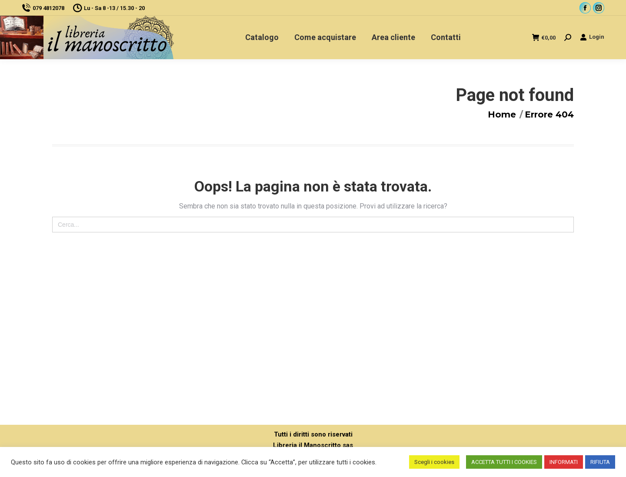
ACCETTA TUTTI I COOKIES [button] (504, 462)
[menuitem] (261, 37)
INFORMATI (563, 462)
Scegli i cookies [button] (434, 462)
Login (592, 37)
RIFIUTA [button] (600, 462)
